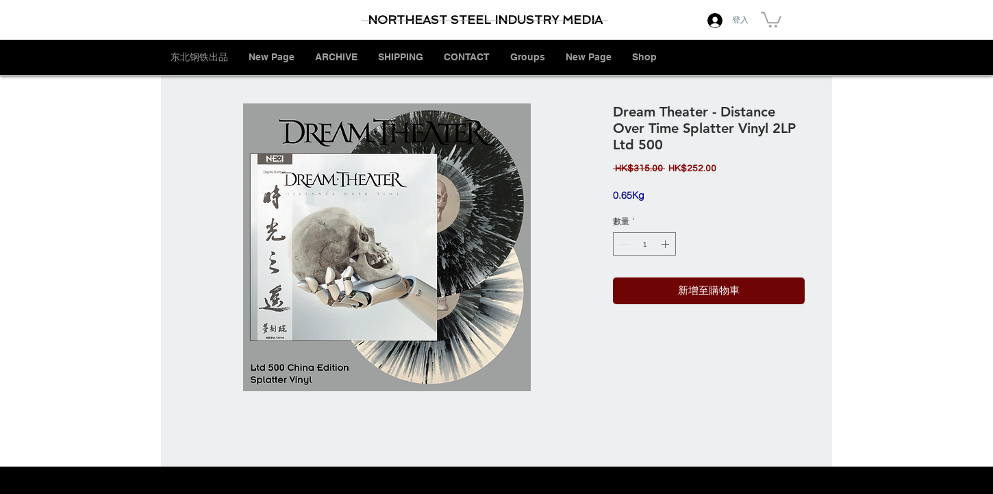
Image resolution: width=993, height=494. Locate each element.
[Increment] (666, 244)
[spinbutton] (644, 244)
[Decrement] (622, 244)
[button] (771, 18)
